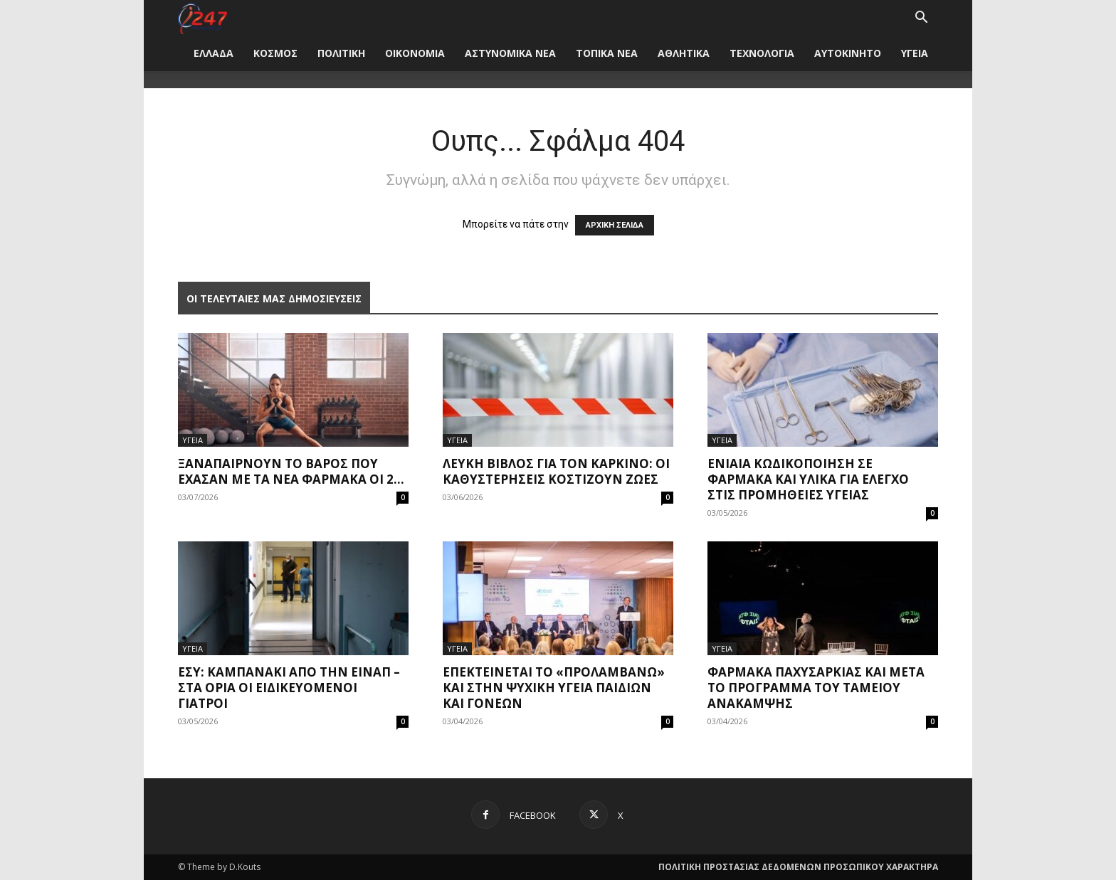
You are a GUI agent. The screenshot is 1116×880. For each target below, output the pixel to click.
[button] (921, 19)
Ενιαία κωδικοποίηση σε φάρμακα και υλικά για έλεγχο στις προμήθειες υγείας (808, 479)
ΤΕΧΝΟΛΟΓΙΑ (762, 53)
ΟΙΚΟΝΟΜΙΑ (415, 53)
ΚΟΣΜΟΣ (275, 53)
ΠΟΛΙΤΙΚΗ (341, 53)
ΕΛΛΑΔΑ (213, 53)
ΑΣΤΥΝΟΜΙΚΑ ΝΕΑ (510, 53)
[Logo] (202, 17)
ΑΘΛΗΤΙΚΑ (684, 53)
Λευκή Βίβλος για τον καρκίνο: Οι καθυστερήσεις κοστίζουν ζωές (556, 471)
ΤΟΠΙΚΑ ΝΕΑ (607, 53)
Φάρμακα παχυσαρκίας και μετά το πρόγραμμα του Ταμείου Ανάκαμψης (816, 687)
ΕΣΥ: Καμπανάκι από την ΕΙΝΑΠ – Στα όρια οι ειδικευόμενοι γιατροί (289, 687)
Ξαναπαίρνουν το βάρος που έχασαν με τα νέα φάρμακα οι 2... (291, 471)
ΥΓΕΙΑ (914, 53)
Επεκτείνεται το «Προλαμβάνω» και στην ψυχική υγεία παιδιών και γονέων (554, 687)
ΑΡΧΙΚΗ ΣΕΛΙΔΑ (614, 225)
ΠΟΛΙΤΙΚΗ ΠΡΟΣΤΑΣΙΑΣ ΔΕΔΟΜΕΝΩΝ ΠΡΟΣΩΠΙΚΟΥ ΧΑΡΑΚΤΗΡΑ (798, 867)
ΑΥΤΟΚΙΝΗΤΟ (847, 53)
